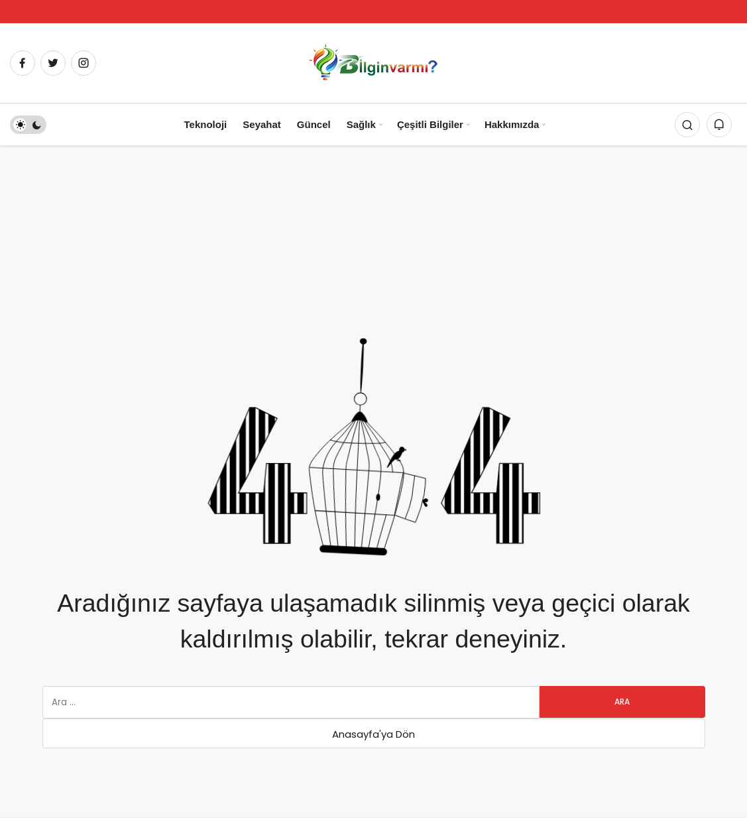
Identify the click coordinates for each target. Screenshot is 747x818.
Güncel (314, 124)
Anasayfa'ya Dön (373, 734)
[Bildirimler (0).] (719, 124)
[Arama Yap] (687, 124)
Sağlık (361, 124)
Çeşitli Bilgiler (430, 124)
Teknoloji (205, 124)
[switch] (28, 124)
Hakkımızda (512, 124)
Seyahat (262, 124)
